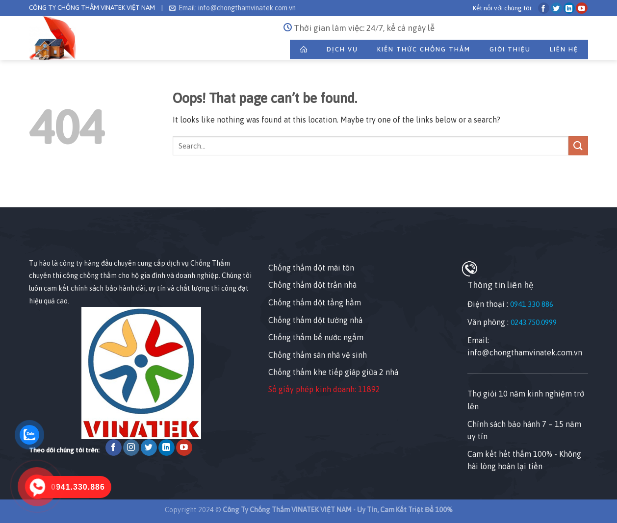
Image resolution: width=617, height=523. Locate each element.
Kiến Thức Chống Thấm (423, 49)
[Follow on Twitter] (556, 8)
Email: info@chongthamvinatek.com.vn (232, 8)
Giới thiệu (510, 49)
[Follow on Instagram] (131, 447)
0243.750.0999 (534, 322)
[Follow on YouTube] (581, 8)
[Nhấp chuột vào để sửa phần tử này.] (9, 189)
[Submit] (578, 145)
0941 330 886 (531, 304)
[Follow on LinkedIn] (569, 8)
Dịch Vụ (342, 49)
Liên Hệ (564, 49)
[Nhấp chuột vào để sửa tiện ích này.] (38, 239)
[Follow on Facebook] (543, 8)
